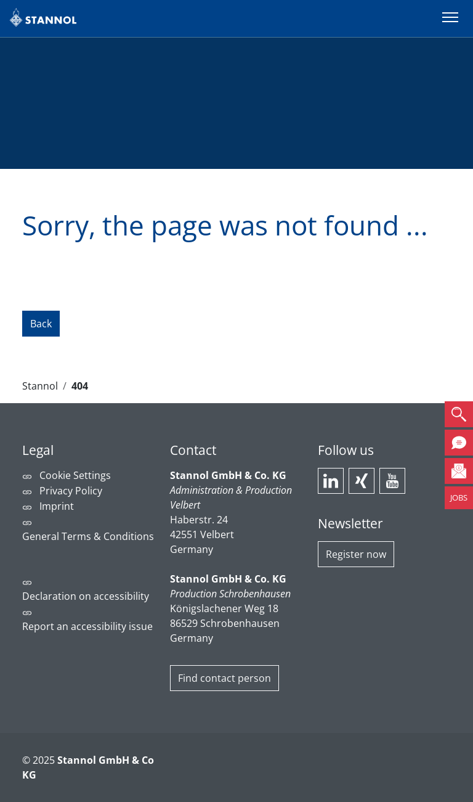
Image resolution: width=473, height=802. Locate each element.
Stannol (40, 386)
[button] (459, 414)
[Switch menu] (450, 18)
